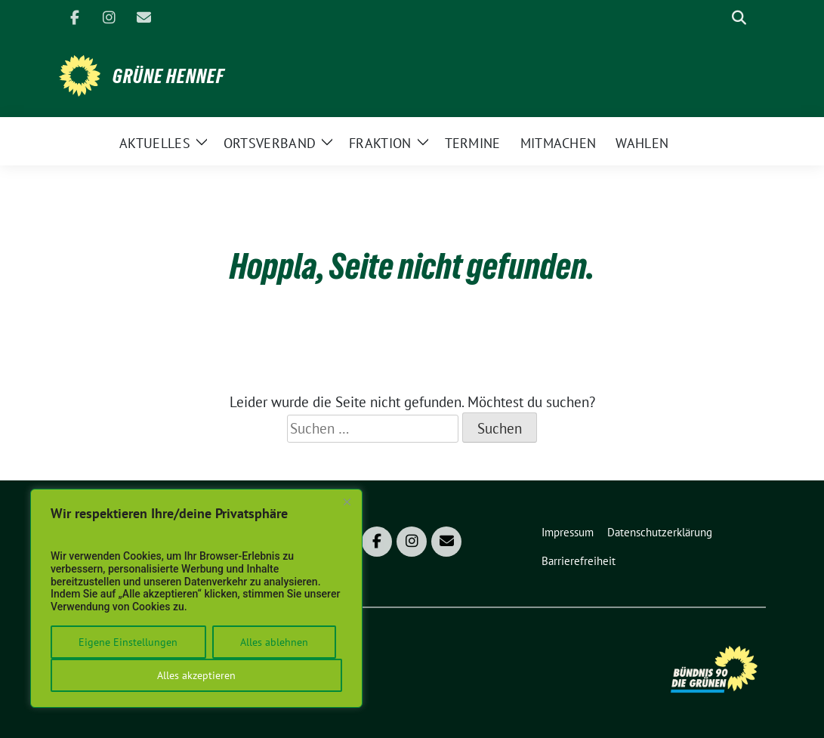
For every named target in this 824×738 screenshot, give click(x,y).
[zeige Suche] (739, 18)
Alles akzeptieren (196, 675)
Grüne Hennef (168, 76)
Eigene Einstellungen (128, 642)
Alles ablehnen (274, 642)
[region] (196, 598)
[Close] (347, 502)
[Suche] (717, 18)
